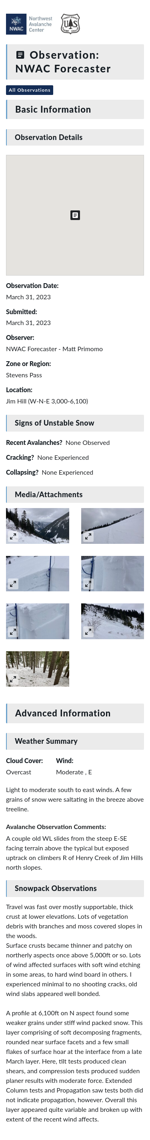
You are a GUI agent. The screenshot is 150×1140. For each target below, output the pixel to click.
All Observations (29, 90)
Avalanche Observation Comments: (56, 826)
